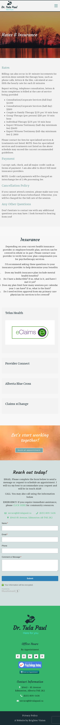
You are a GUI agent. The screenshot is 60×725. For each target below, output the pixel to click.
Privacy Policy (30, 715)
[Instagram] (24, 656)
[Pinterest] (42, 656)
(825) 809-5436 (32, 695)
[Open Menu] (56, 6)
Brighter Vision (37, 720)
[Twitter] (36, 656)
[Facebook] (18, 656)
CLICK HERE (19, 505)
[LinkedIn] (30, 656)
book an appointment (29, 450)
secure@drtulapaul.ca (31, 701)
